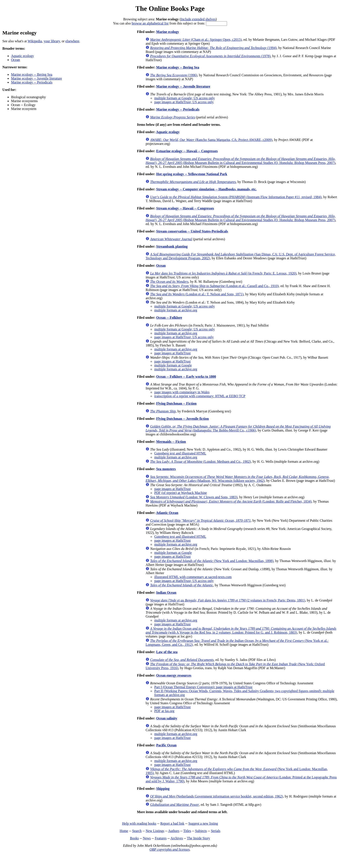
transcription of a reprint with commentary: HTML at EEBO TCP (199, 396)
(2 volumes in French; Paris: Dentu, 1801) (227, 600)
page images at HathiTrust (172, 353)
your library (52, 41)
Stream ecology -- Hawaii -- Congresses (185, 208)
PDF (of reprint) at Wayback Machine (180, 493)
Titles (187, 831)
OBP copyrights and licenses (169, 849)
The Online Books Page (169, 8)
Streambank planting (172, 246)
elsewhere (72, 41)
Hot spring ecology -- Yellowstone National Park (191, 174)
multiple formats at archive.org (175, 310)
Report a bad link (172, 823)
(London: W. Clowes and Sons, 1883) (193, 497)
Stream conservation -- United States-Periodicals (192, 231)
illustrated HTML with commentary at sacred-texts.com (193, 577)
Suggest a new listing (203, 823)
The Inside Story (198, 838)
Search (137, 831)
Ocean (15, 60)
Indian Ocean (166, 592)
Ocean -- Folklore (169, 317)
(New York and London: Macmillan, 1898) (211, 561)
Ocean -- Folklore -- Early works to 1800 (186, 376)
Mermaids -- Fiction (171, 441)
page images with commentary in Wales (181, 392)
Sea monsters (166, 469)
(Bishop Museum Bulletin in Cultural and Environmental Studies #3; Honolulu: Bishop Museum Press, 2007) (240, 161)
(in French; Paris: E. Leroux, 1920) (223, 273)
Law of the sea (166, 652)
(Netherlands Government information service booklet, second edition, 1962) (216, 796)
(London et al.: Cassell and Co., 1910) (214, 286)
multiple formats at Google (173, 365)
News (147, 838)
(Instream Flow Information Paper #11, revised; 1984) (235, 197)
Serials (216, 831)
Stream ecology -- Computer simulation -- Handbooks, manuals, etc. (206, 189)
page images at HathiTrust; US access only (184, 102)
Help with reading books (139, 823)
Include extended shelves (198, 19)
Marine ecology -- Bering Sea (31, 74)
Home (124, 831)
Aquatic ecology (22, 56)
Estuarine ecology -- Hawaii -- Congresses (187, 151)
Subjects (201, 831)
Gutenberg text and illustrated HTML (180, 453)
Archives (176, 838)
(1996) (173, 75)
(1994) (213, 48)
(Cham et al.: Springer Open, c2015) (196, 39)
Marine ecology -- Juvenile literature (36, 78)
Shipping (162, 788)
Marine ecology (167, 32)
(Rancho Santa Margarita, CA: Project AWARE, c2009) (211, 140)
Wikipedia (35, 41)
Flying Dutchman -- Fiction (176, 403)
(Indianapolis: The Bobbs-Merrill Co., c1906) (237, 428)
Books (134, 838)
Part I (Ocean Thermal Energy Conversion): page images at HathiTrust (203, 687)
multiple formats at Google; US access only (184, 98)
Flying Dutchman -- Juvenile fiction (182, 418)
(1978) (210, 56)
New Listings (155, 831)
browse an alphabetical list (150, 23)
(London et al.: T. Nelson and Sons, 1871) (196, 294)
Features (161, 838)
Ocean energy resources (173, 675)
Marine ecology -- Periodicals (31, 82)
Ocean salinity (166, 718)
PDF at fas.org (164, 711)
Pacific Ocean (166, 745)
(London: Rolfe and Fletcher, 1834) (230, 501)
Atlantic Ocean (167, 513)
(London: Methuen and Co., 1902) (200, 461)
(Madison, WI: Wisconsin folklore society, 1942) (237, 478)
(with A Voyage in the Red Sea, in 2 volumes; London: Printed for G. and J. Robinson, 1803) (240, 630)
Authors (173, 831)
